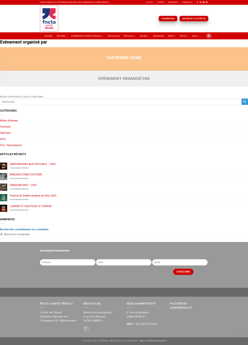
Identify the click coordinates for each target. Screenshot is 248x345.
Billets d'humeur (9, 120)
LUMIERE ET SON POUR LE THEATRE (31, 206)
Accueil (149, 2)
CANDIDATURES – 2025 (23, 185)
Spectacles (113, 36)
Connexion (187, 2)
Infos (172, 35)
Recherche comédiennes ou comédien (24, 229)
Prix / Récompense (11, 145)
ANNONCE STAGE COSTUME (26, 174)
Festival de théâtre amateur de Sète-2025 (33, 195)
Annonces (158, 36)
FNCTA (184, 35)
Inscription (173, 2)
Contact (160, 2)
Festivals (129, 35)
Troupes (62, 35)
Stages (144, 35)
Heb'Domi (5, 132)
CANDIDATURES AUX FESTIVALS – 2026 (33, 164)
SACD (195, 35)
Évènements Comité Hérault (87, 35)
